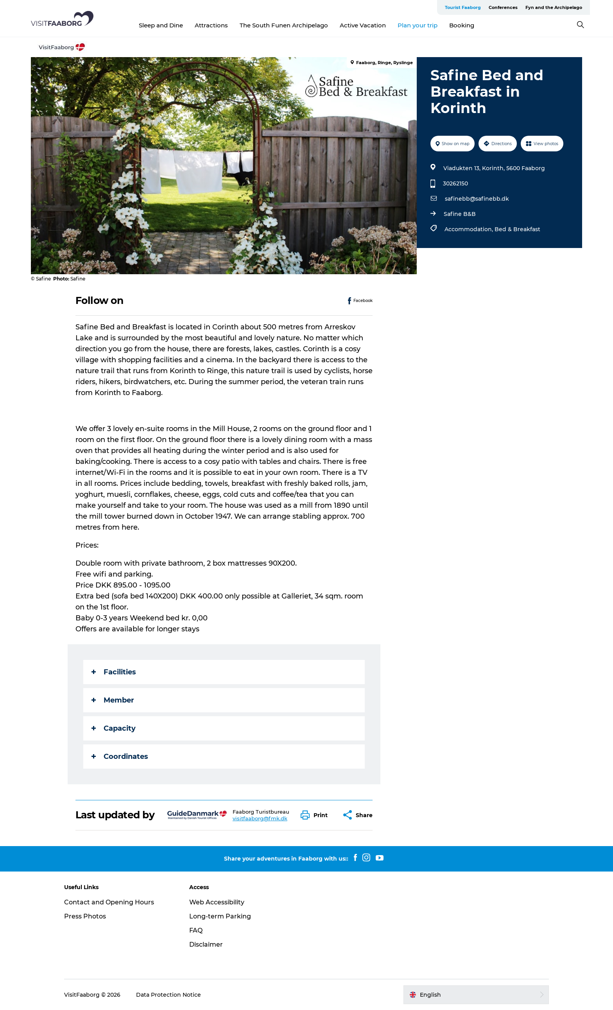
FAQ (196, 930)
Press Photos (85, 916)
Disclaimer (206, 944)
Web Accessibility (216, 902)
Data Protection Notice (168, 994)
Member (112, 700)
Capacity (113, 728)
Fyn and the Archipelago (553, 7)
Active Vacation (363, 25)
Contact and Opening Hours (109, 902)
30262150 (455, 183)
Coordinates (119, 756)
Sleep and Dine (161, 25)
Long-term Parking (220, 916)
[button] (316, 815)
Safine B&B (460, 213)
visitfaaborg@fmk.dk (260, 818)
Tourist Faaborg (463, 7)
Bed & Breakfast (517, 229)
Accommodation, (470, 229)
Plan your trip (417, 25)
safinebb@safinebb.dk (477, 198)
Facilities (113, 672)
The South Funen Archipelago (284, 25)
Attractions (211, 25)
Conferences (503, 7)
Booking (461, 25)
